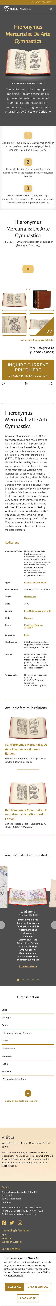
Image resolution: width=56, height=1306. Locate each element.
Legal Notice (43, 1272)
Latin (26, 635)
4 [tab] (33, 980)
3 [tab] (28, 980)
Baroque (28, 618)
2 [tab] (23, 980)
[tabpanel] (28, 916)
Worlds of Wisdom (12, 1241)
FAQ (4, 1235)
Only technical (38, 1286)
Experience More (28, 966)
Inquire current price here (28, 369)
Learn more (28, 1298)
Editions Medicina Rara (14, 1079)
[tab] (28, 728)
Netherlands (30, 596)
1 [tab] (18, 980)
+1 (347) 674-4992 (40, 2)
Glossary (6, 1238)
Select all (14, 1286)
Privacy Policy (15, 1275)
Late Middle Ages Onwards (37, 611)
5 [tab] (38, 980)
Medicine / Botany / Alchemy (33, 626)
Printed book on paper (35, 582)
